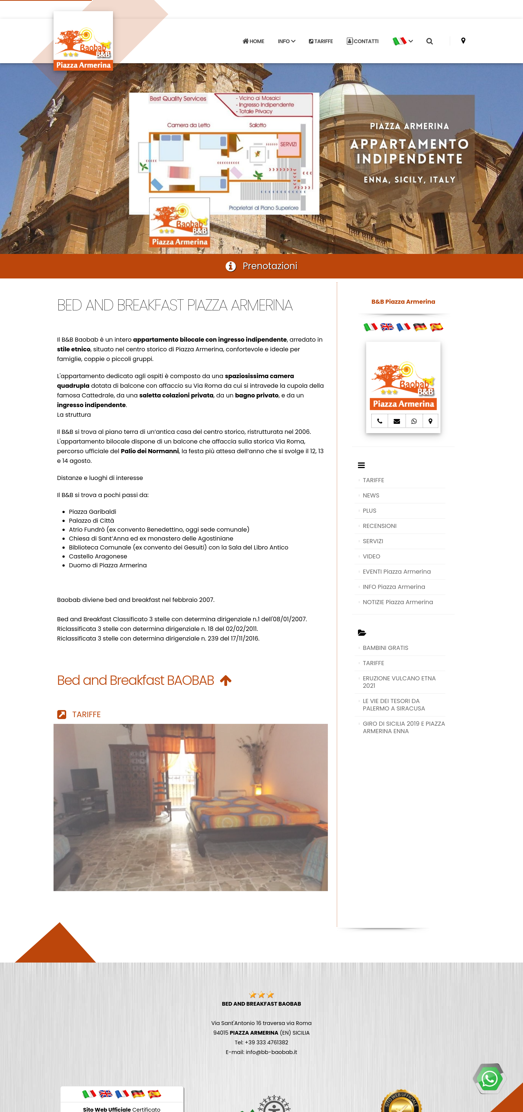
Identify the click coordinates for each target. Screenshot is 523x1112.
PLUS (369, 510)
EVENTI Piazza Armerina (397, 571)
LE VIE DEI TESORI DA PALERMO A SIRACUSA (394, 705)
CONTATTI (363, 41)
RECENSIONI (380, 526)
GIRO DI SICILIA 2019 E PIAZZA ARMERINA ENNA (404, 727)
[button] (402, 41)
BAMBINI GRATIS (386, 648)
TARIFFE (321, 41)
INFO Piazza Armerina (394, 587)
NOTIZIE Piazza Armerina (398, 602)
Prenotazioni (261, 266)
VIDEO (371, 556)
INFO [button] (286, 41)
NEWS (371, 495)
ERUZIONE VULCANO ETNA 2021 (399, 682)
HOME (253, 41)
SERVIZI (373, 541)
